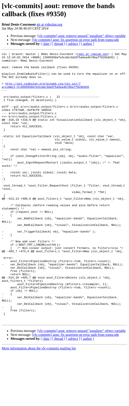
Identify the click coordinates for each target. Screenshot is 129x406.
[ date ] (46, 44)
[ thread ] (58, 44)
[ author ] (87, 44)
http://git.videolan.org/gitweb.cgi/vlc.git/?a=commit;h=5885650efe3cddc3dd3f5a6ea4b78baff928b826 (45, 92)
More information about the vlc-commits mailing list (39, 402)
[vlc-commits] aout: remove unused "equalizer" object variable (82, 36)
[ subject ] (73, 44)
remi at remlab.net (92, 55)
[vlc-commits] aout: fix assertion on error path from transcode (75, 40)
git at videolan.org (49, 24)
